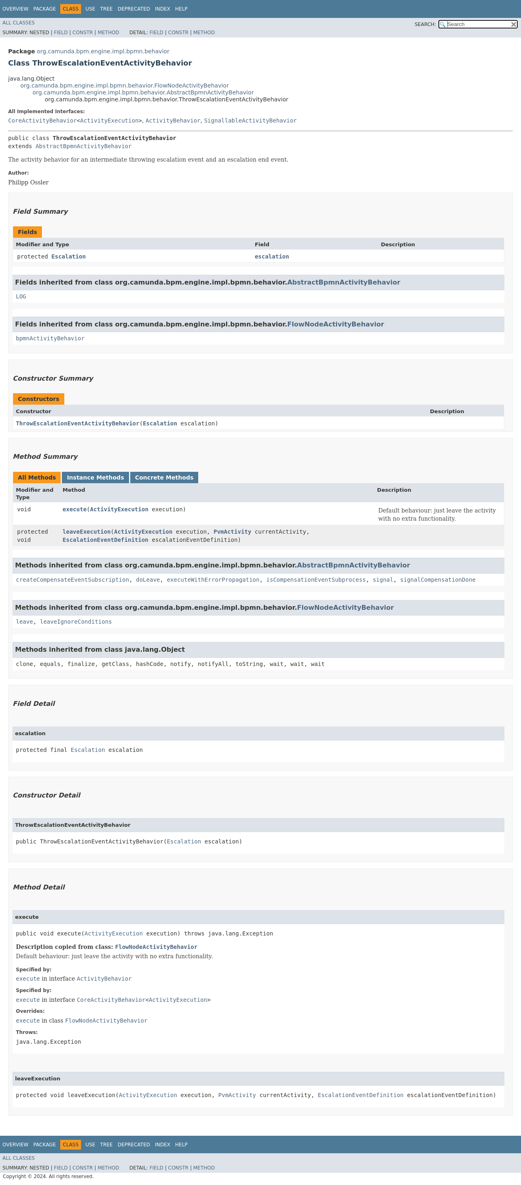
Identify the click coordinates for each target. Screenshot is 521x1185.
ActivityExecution (109, 120)
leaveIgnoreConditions (76, 621)
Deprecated (134, 9)
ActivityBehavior (173, 120)
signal (383, 579)
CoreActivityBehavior (42, 120)
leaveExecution (87, 531)
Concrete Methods (164, 477)
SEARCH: (425, 24)
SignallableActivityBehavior (250, 120)
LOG (21, 296)
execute (75, 509)
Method (108, 32)
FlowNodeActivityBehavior (335, 324)
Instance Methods (95, 477)
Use (90, 9)
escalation (272, 256)
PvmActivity (233, 531)
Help (181, 9)
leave (24, 621)
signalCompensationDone (437, 579)
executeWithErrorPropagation (213, 579)
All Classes (18, 23)
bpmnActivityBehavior (50, 338)
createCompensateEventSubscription (72, 579)
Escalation (68, 256)
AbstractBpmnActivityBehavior (83, 146)
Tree (106, 9)
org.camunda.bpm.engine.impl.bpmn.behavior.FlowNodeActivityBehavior (124, 85)
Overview (15, 9)
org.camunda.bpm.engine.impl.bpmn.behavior (103, 51)
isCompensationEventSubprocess (316, 579)
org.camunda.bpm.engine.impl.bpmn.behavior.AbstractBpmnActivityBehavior (143, 92)
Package (44, 9)
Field (61, 32)
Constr (82, 32)
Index (163, 9)
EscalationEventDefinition (106, 540)
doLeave (148, 579)
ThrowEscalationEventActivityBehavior (77, 423)
